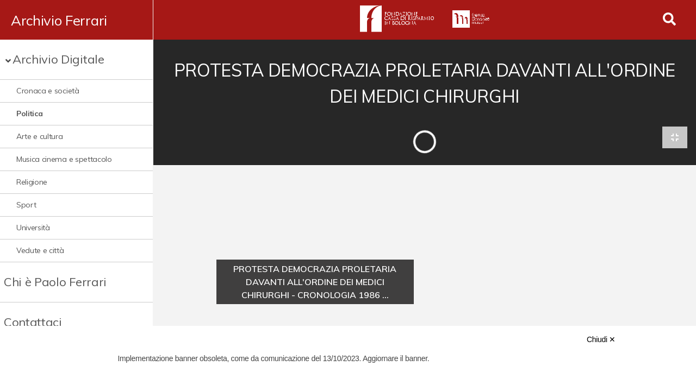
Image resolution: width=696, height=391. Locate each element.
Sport (26, 205)
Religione (31, 182)
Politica (29, 113)
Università (33, 227)
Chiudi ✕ (601, 339)
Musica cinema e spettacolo (64, 159)
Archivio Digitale (58, 59)
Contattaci (33, 322)
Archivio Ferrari (59, 20)
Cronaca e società (47, 91)
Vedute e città (40, 250)
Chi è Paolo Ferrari (55, 281)
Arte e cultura (39, 136)
